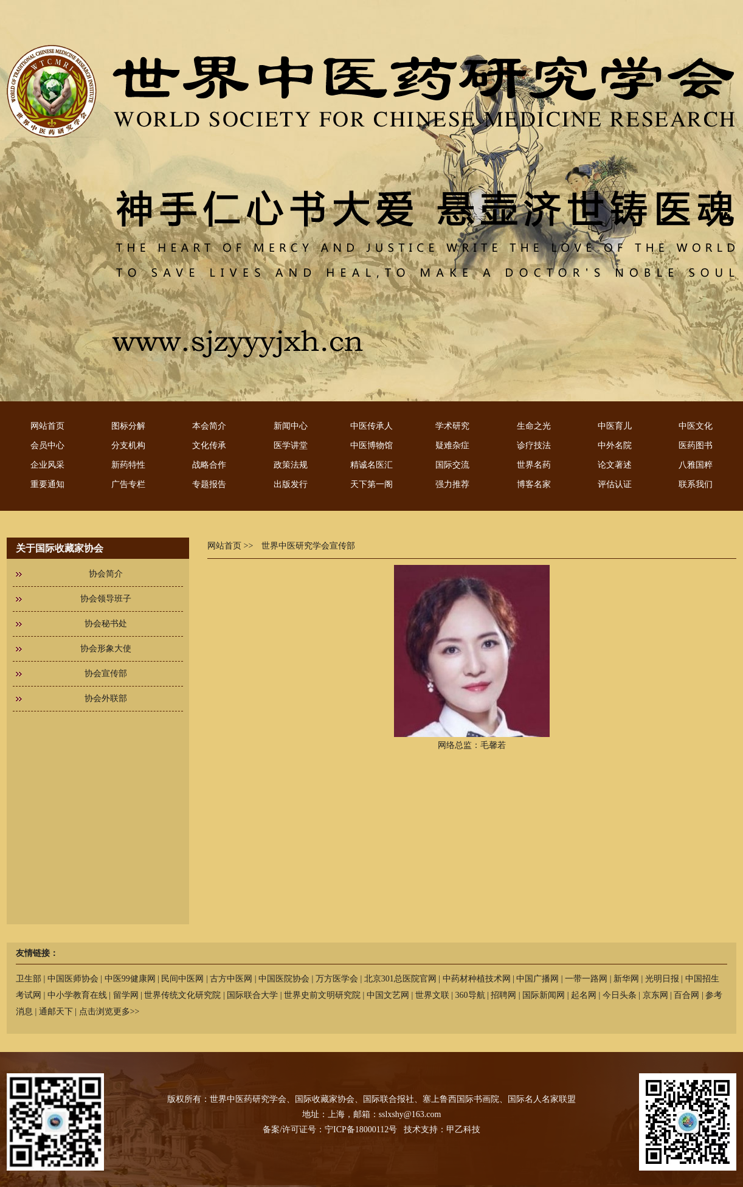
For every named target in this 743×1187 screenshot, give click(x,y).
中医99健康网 (130, 978)
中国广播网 (537, 978)
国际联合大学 (252, 995)
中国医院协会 (283, 978)
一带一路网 (586, 978)
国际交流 (452, 464)
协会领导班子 (105, 598)
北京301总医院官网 (400, 978)
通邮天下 (56, 1011)
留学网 (126, 995)
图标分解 (128, 426)
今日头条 (620, 995)
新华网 (626, 978)
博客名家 (534, 484)
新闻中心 (291, 426)
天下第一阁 (371, 484)
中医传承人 (371, 426)
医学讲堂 (291, 445)
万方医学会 (337, 978)
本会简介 (209, 426)
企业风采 (47, 464)
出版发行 (291, 484)
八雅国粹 (696, 464)
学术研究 (452, 426)
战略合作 (209, 464)
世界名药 (534, 464)
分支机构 (128, 445)
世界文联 (432, 995)
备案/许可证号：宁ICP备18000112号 (330, 1129)
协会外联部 (106, 698)
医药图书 (696, 445)
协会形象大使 (105, 648)
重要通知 (47, 484)
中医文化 (696, 426)
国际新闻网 (543, 995)
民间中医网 (182, 978)
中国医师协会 (72, 978)
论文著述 (615, 464)
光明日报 (662, 978)
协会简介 (106, 573)
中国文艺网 (388, 995)
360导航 (470, 995)
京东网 (655, 995)
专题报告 (209, 484)
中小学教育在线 (77, 995)
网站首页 (47, 426)
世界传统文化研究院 (182, 995)
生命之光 (534, 426)
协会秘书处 (106, 623)
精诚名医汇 (371, 464)
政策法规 (291, 464)
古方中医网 (231, 978)
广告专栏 (128, 484)
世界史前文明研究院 (322, 995)
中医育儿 (615, 426)
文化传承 (209, 445)
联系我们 (696, 484)
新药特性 (128, 464)
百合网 (686, 995)
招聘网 (503, 995)
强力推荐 (452, 484)
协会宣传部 (106, 673)
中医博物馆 (371, 445)
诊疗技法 (534, 445)
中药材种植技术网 (477, 978)
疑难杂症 (452, 445)
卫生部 (28, 978)
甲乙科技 (463, 1129)
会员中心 (47, 445)
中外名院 (615, 445)
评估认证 (615, 484)
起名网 (583, 995)
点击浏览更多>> (109, 1011)
